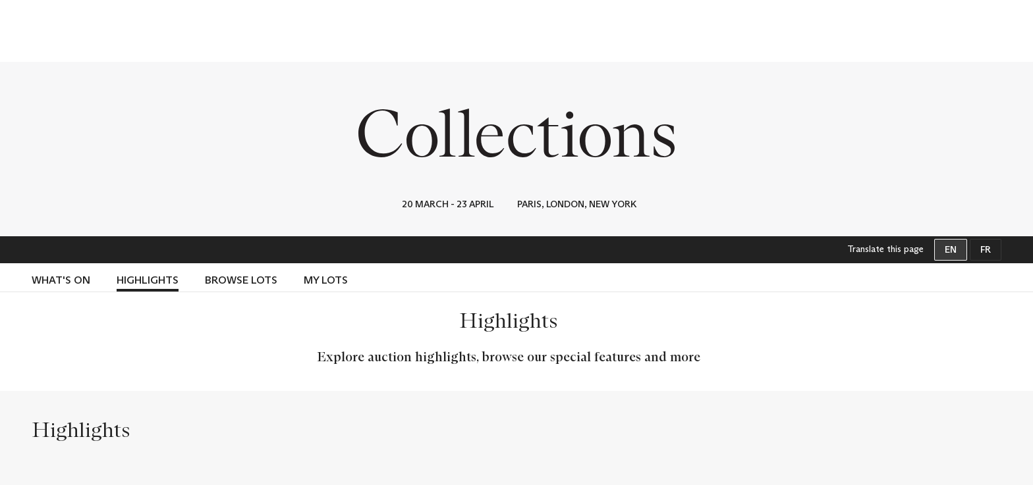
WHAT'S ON (61, 280)
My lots (326, 280)
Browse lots (241, 280)
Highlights (148, 280)
